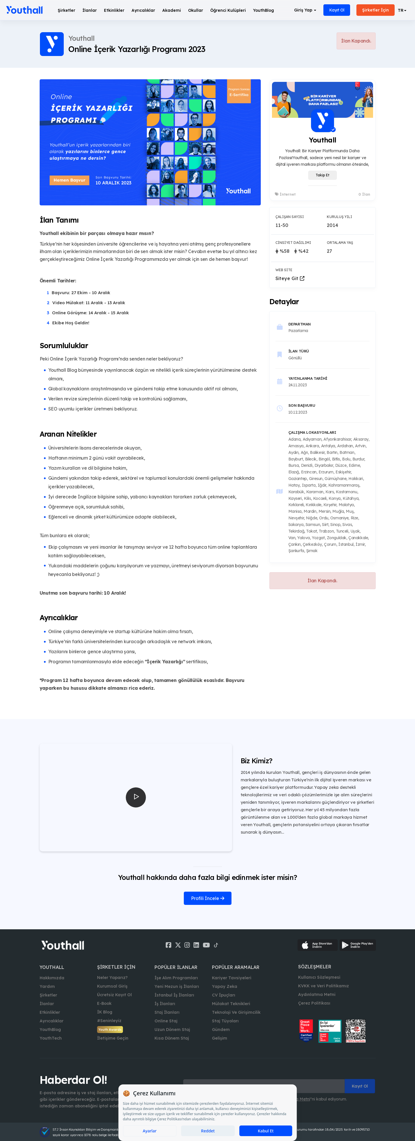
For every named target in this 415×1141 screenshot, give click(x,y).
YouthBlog (263, 10)
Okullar (195, 10)
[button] (402, 10)
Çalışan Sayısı (289, 217)
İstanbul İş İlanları (174, 995)
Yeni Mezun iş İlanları (177, 986)
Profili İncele (207, 898)
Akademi (171, 10)
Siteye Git (289, 278)
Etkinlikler (114, 10)
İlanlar (89, 10)
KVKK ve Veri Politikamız (323, 985)
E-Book (104, 1003)
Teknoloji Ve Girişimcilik (236, 1012)
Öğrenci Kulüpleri (228, 10)
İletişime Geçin (112, 1038)
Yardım (47, 986)
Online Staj (166, 1021)
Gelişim (219, 1038)
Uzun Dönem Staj (172, 1029)
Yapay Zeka (224, 986)
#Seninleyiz (109, 1020)
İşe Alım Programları (176, 977)
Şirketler (66, 10)
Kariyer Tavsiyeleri (231, 977)
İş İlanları (165, 1003)
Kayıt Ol (336, 10)
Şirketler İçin (375, 10)
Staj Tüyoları (225, 1021)
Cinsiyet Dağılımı (293, 242)
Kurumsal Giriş (112, 986)
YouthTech (51, 1038)
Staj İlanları (167, 1012)
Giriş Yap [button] (305, 10)
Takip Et (322, 175)
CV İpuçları (223, 995)
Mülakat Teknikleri (231, 1003)
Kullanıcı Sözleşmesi (319, 977)
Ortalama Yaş (340, 242)
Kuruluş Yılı (339, 217)
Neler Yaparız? (112, 977)
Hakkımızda (52, 977)
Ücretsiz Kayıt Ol (114, 994)
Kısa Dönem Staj (172, 1038)
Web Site (283, 270)
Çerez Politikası (314, 1003)
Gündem (221, 1029)
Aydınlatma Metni (316, 994)
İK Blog (104, 1012)
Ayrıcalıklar (51, 1021)
